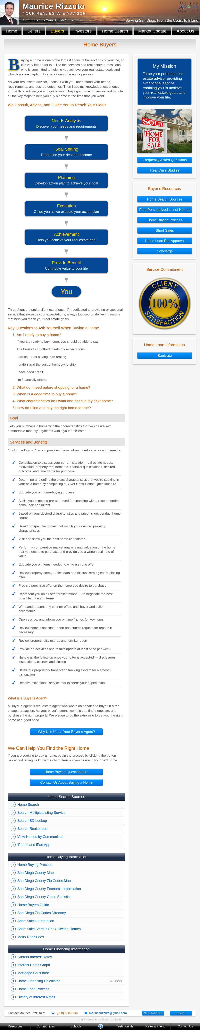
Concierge (165, 251)
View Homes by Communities (40, 837)
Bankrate (165, 356)
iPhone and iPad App (33, 845)
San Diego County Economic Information (49, 889)
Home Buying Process (34, 865)
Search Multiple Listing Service (41, 813)
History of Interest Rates (36, 997)
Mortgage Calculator (33, 973)
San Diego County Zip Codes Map (44, 881)
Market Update (152, 31)
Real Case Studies (164, 170)
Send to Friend (153, 1013)
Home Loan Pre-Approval (165, 241)
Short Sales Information (35, 921)
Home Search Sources (164, 199)
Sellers (33, 31)
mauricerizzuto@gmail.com (108, 1013)
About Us (185, 31)
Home (11, 31)
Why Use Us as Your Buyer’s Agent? (66, 732)
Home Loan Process (33, 989)
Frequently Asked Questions (165, 160)
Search (181, 1013)
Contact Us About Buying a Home (66, 782)
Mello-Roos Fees (30, 937)
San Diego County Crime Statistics (44, 897)
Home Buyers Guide (33, 905)
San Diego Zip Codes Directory (41, 913)
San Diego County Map (35, 873)
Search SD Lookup (32, 821)
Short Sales (165, 230)
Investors (83, 31)
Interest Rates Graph (33, 965)
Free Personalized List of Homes (164, 210)
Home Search (115, 31)
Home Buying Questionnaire (66, 772)
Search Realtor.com (32, 829)
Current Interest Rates (34, 957)
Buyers (57, 31)
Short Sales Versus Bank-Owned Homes (49, 929)
